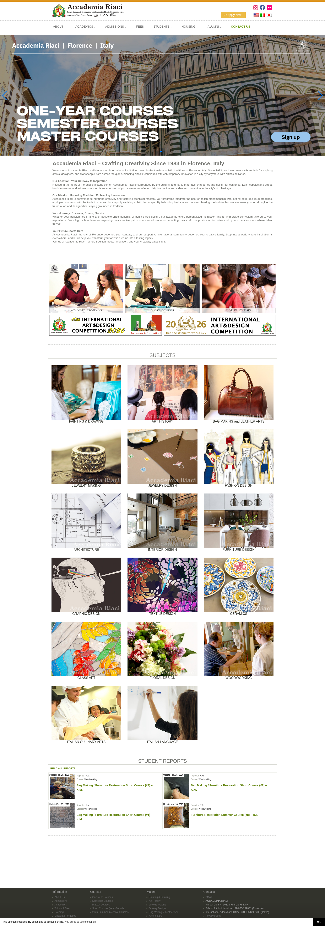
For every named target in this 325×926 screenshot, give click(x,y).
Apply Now (235, 15)
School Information (65, 881)
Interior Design (157, 881)
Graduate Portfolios (65, 878)
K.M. (88, 776)
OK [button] (318, 922)
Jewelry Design (157, 870)
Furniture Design (158, 885)
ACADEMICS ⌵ (85, 26)
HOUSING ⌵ (190, 26)
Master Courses (101, 866)
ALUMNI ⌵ (214, 26)
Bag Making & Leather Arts (164, 874)
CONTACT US (63, 889)
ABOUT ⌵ (59, 26)
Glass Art (154, 904)
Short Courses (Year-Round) (108, 870)
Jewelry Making (157, 866)
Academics (61, 866)
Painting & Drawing (159, 859)
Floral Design (156, 911)
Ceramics (154, 900)
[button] (161, 151)
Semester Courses (102, 863)
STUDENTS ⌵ (162, 26)
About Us (60, 859)
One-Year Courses (102, 859)
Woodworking (90, 779)
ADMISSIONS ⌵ (115, 26)
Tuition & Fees (63, 870)
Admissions (61, 863)
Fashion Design (157, 893)
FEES (140, 26)
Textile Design (156, 896)
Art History (155, 863)
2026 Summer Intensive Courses (110, 874)
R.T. (202, 805)
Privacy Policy (213, 878)
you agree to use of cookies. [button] (80, 921)
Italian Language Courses (163, 915)
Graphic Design (157, 889)
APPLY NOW (62, 885)
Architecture (155, 878)
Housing (59, 874)
